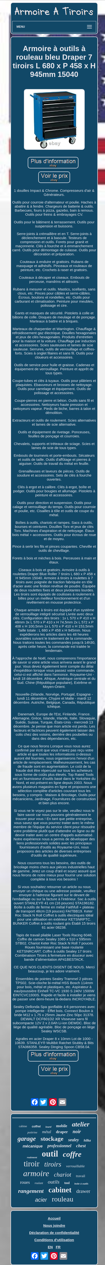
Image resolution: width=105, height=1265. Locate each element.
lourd (48, 1126)
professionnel (59, 1145)
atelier (80, 1124)
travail (80, 1176)
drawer (83, 1191)
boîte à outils (81, 1183)
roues (25, 1182)
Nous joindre (54, 1225)
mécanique (33, 1146)
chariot (62, 1174)
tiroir (31, 1163)
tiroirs (52, 1164)
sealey (73, 1139)
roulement (32, 1157)
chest (81, 1145)
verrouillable (75, 1166)
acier (41, 1200)
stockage (52, 1138)
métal (46, 1132)
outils (54, 1182)
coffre (72, 1154)
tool (67, 1183)
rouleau (62, 1199)
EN (50, 1247)
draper (62, 1132)
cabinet (59, 1190)
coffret (36, 1126)
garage (26, 1138)
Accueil (54, 1218)
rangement (31, 1191)
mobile (61, 1126)
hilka (87, 1140)
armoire (36, 1173)
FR (58, 1247)
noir (77, 1131)
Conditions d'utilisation (54, 1240)
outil (50, 1153)
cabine (23, 1126)
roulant (39, 1183)
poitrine (32, 1132)
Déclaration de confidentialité (54, 1233)
